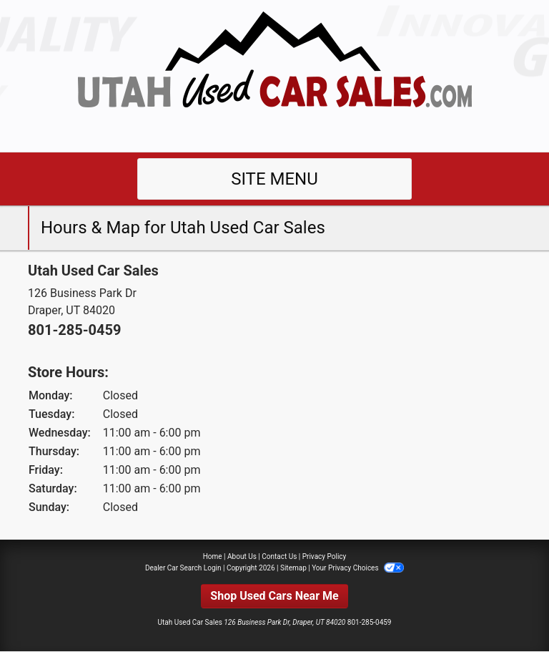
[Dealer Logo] (274, 75)
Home (212, 556)
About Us (242, 556)
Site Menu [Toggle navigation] (274, 179)
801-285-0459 (75, 330)
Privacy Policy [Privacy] (324, 556)
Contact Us (279, 556)
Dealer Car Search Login (183, 568)
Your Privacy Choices (358, 568)
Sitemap (293, 568)
